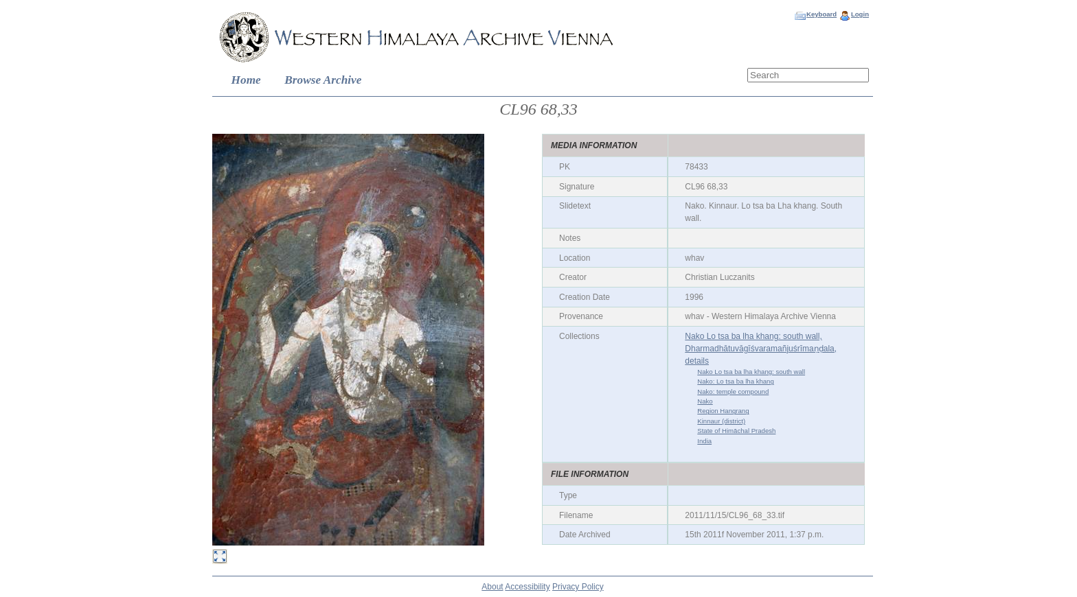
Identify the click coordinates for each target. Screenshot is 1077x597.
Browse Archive (322, 79)
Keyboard (821, 14)
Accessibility (527, 587)
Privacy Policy (578, 587)
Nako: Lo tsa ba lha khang (735, 381)
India (704, 441)
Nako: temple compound (733, 391)
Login (860, 14)
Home (246, 79)
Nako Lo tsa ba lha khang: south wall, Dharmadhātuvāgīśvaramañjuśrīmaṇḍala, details (761, 348)
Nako (704, 401)
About (492, 587)
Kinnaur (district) (721, 421)
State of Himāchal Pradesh (736, 430)
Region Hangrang (723, 410)
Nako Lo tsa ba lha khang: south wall (751, 371)
